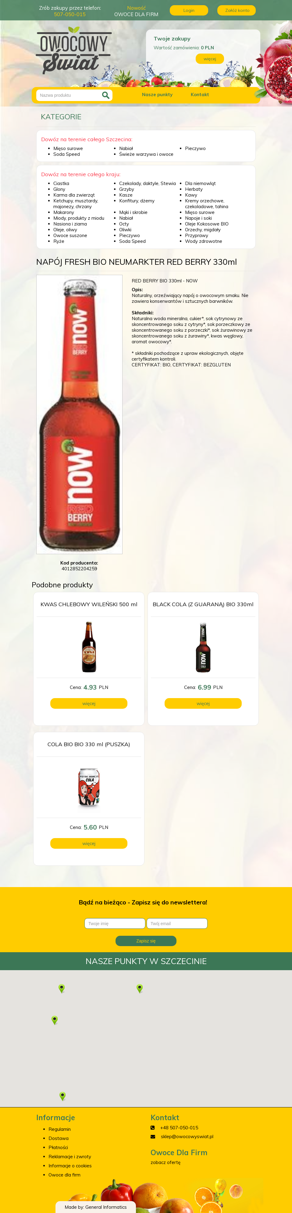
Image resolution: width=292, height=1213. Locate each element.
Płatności (58, 1147)
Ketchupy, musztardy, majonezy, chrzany (75, 203)
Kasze (126, 195)
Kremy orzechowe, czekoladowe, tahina (206, 203)
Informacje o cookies (70, 1166)
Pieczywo (195, 148)
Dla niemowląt (200, 183)
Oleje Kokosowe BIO (207, 224)
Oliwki (125, 229)
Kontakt (200, 94)
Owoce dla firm (64, 1175)
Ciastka (61, 183)
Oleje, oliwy (65, 229)
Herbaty (194, 189)
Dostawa (58, 1138)
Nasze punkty (157, 94)
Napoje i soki (198, 218)
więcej (210, 58)
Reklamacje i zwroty (69, 1156)
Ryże (58, 241)
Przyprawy (196, 235)
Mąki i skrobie (133, 212)
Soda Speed (66, 154)
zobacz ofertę (165, 1162)
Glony (59, 189)
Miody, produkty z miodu (78, 218)
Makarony (63, 212)
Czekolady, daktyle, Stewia (147, 183)
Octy (124, 224)
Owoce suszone (70, 235)
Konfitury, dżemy (137, 201)
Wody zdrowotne (203, 241)
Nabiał (126, 148)
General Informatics (106, 1207)
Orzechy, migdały (203, 229)
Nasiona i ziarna (70, 224)
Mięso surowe (68, 148)
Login (188, 10)
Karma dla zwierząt (74, 195)
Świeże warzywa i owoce (146, 154)
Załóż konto (237, 10)
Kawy (191, 195)
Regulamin (59, 1129)
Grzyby (126, 189)
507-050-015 (70, 14)
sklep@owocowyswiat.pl (187, 1136)
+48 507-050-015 (179, 1128)
